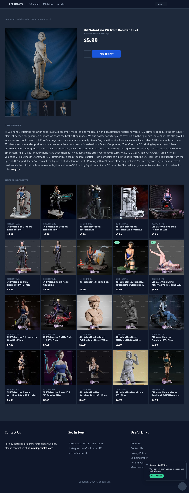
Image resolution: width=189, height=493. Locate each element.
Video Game (31, 19)
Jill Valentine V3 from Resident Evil (19, 228)
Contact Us (137, 448)
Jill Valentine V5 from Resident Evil (55, 228)
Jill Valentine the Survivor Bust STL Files (93, 394)
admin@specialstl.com (40, 448)
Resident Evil (44, 19)
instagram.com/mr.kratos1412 (86, 448)
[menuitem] (12, 109)
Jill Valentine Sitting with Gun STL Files (22, 339)
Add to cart (107, 53)
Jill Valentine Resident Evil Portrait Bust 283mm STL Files (94, 339)
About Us (136, 443)
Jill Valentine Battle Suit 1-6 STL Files (57, 339)
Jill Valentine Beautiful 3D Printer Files (56, 394)
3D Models (34, 4)
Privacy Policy (138, 453)
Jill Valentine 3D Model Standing (56, 283)
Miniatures (48, 4)
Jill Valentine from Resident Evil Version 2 (129, 228)
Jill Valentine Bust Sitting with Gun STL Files (128, 339)
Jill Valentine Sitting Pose (94, 282)
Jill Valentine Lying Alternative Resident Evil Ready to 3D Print (166, 284)
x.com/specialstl (78, 453)
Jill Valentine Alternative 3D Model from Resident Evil (130, 284)
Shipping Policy (139, 457)
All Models (18, 19)
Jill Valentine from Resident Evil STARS (18, 283)
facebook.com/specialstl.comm (86, 443)
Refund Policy (138, 462)
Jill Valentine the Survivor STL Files (162, 339)
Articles (61, 4)
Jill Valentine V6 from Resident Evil (164, 228)
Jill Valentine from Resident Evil (90, 228)
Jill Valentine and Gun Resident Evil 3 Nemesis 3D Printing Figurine (165, 394)
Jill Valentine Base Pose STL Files (129, 394)
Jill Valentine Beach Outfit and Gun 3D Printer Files (22, 394)
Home (8, 19)
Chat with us (156, 476)
